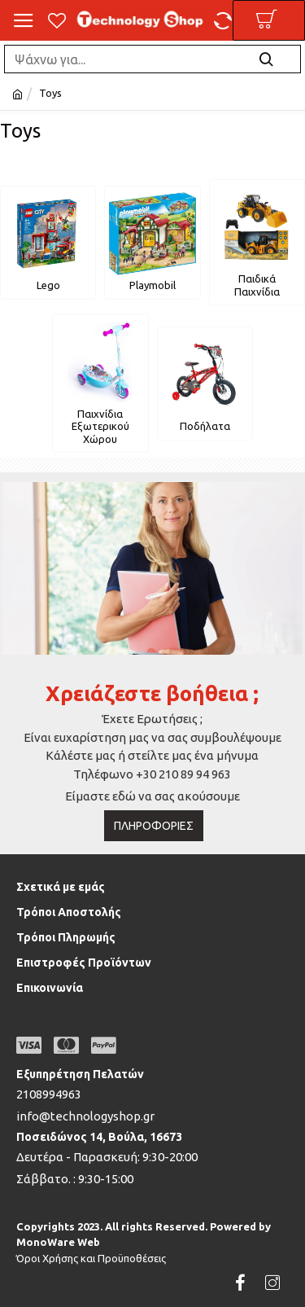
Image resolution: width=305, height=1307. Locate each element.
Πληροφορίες (154, 825)
